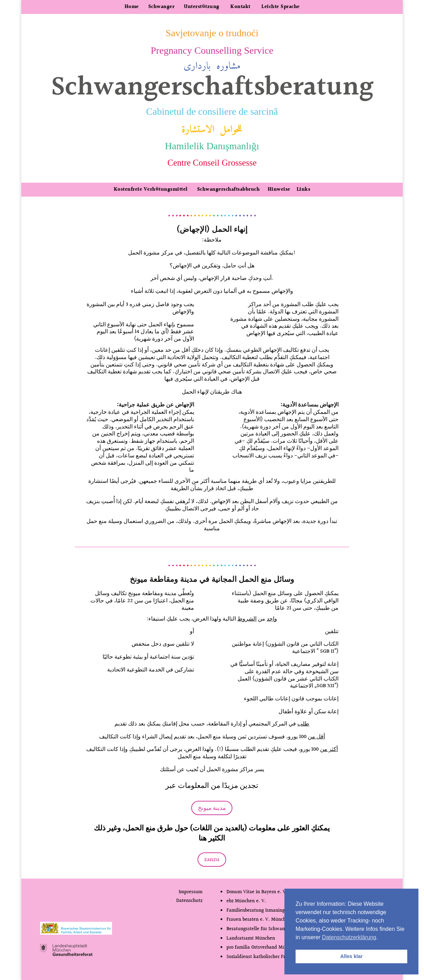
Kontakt (240, 7)
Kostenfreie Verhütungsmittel (151, 189)
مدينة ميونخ (212, 808)
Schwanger (161, 7)
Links (304, 189)
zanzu (212, 859)
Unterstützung (202, 7)
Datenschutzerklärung (349, 937)
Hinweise (279, 189)
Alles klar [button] (351, 956)
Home (132, 7)
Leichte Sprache (280, 7)
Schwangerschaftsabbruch (227, 189)
